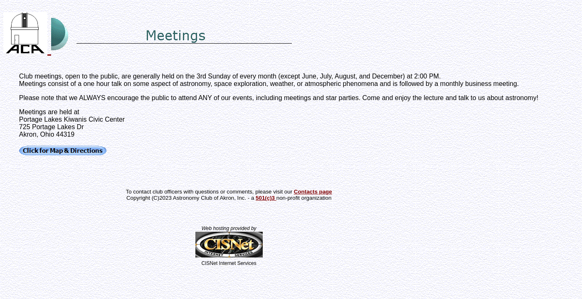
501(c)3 (266, 198)
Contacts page (313, 192)
